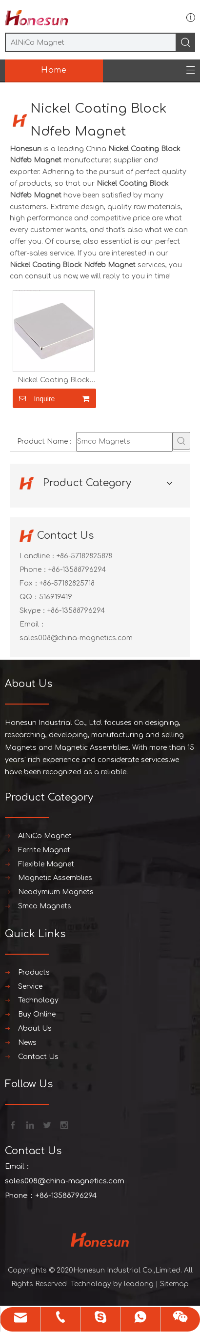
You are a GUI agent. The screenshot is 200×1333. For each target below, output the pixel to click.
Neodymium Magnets (56, 892)
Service (30, 986)
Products (34, 972)
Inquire (34, 398)
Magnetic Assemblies (55, 878)
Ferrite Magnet (44, 850)
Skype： (33, 610)
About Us (35, 1028)
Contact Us (38, 1056)
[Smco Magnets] (124, 441)
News (27, 1042)
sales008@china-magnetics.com (76, 638)
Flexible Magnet (46, 864)
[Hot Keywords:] (181, 441)
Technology (38, 1000)
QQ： (29, 597)
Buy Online (37, 1014)
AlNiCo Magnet (45, 836)
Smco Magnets (44, 906)
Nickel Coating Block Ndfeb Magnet (54, 380)
